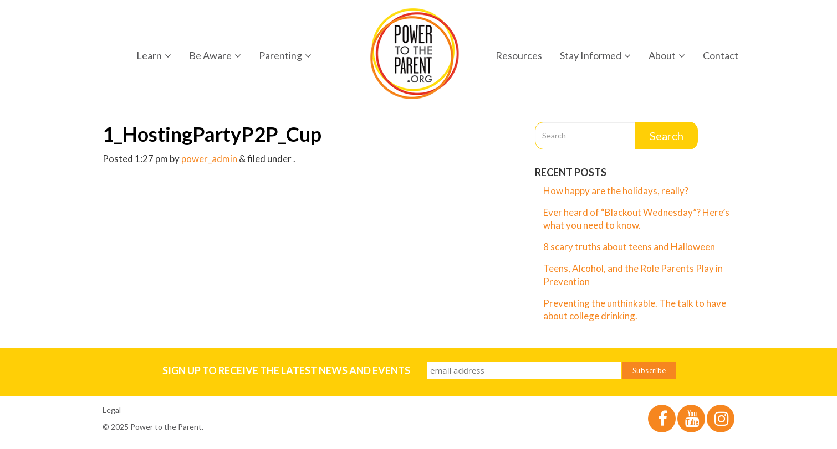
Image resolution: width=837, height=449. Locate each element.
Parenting (285, 55)
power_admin (209, 158)
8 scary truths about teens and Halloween (629, 246)
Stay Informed (595, 55)
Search (666, 135)
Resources (519, 55)
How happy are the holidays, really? (615, 191)
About (667, 55)
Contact (720, 55)
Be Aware (215, 55)
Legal (112, 410)
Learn (153, 55)
